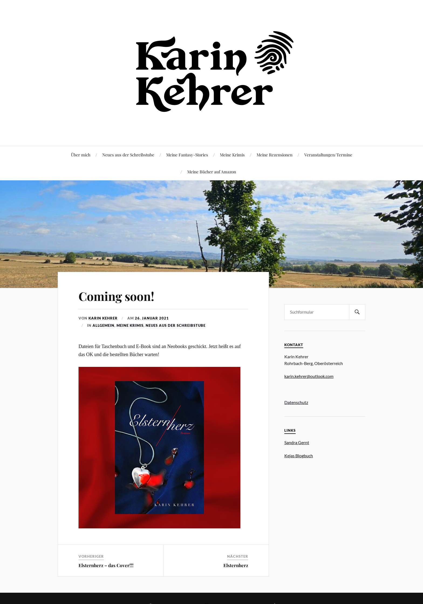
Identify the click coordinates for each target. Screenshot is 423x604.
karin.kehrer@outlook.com (308, 376)
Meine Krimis (232, 154)
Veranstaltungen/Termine (328, 154)
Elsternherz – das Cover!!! (106, 565)
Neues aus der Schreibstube (128, 154)
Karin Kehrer (103, 318)
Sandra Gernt (296, 442)
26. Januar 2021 (152, 318)
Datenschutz (296, 402)
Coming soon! (116, 296)
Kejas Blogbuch (298, 455)
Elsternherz (235, 565)
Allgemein (103, 325)
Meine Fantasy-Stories (187, 154)
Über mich (80, 154)
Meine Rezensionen (274, 154)
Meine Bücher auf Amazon (211, 171)
